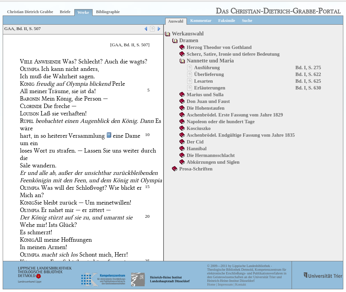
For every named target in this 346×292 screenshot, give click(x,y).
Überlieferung (209, 74)
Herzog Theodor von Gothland (219, 47)
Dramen (188, 40)
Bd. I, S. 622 (308, 74)
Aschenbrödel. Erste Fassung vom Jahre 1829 (235, 114)
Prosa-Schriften (196, 168)
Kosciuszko (199, 128)
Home (211, 284)
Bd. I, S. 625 (308, 81)
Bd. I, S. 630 (308, 87)
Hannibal (197, 148)
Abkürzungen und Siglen (213, 162)
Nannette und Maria (210, 60)
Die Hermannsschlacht (211, 155)
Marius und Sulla (205, 94)
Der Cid (195, 141)
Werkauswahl (188, 33)
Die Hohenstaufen (206, 108)
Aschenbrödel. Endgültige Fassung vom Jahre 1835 (241, 135)
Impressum (225, 284)
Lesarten (203, 81)
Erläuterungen (209, 87)
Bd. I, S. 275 (308, 67)
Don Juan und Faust (208, 101)
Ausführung (207, 67)
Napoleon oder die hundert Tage (221, 121)
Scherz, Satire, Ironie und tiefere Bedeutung (233, 54)
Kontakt (240, 284)
